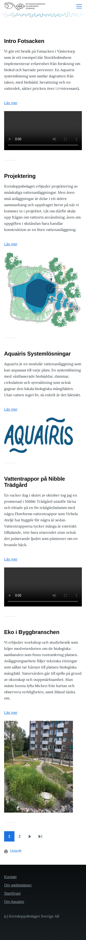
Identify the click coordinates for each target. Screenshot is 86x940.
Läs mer (10, 103)
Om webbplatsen (18, 885)
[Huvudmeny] (79, 6)
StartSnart (12, 893)
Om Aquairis (14, 902)
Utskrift (12, 851)
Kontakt (10, 877)
